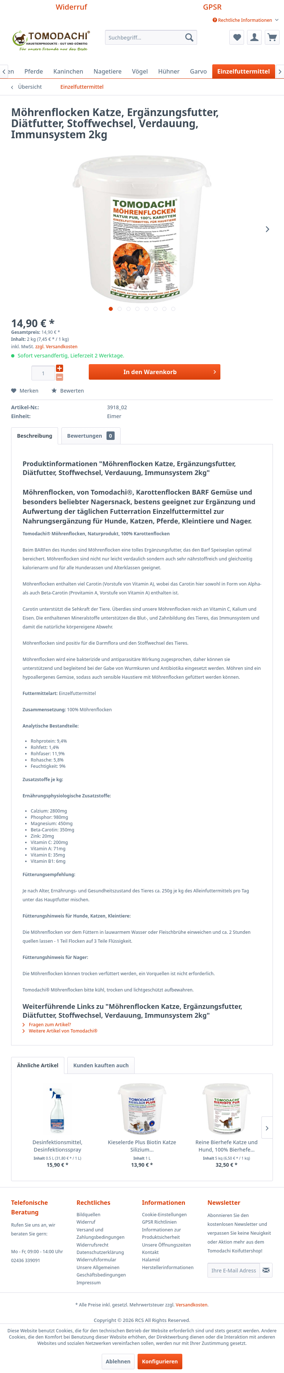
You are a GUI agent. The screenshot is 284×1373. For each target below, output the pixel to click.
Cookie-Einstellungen (164, 1214)
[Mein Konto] (254, 37)
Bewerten (67, 390)
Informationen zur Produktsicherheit (161, 1233)
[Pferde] (33, 71)
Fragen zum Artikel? (47, 1024)
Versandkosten (191, 1305)
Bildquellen (89, 1214)
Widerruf (71, 7)
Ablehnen (118, 1361)
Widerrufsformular (96, 1260)
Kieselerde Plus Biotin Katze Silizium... (142, 1146)
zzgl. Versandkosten (56, 346)
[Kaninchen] (68, 71)
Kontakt (150, 1252)
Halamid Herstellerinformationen (168, 1263)
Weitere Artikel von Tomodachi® (60, 1031)
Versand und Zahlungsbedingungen (101, 1233)
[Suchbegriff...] (151, 37)
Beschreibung (34, 435)
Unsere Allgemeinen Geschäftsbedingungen (101, 1271)
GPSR (212, 7)
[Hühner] (169, 71)
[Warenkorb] (272, 37)
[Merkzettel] (236, 37)
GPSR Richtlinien (159, 1222)
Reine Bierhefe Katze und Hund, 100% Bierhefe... (226, 1146)
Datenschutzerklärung (100, 1252)
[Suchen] (189, 37)
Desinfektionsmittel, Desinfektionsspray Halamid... (57, 1146)
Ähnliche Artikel (37, 1065)
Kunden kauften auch (101, 1065)
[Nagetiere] (107, 71)
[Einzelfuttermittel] (243, 71)
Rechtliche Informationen (243, 20)
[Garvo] (198, 71)
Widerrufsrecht (92, 1245)
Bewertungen (91, 435)
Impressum (89, 1282)
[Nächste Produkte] (267, 1127)
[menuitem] (245, 20)
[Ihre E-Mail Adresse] (233, 1270)
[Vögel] (140, 71)
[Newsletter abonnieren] (266, 1270)
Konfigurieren (160, 1361)
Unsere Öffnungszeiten (166, 1245)
